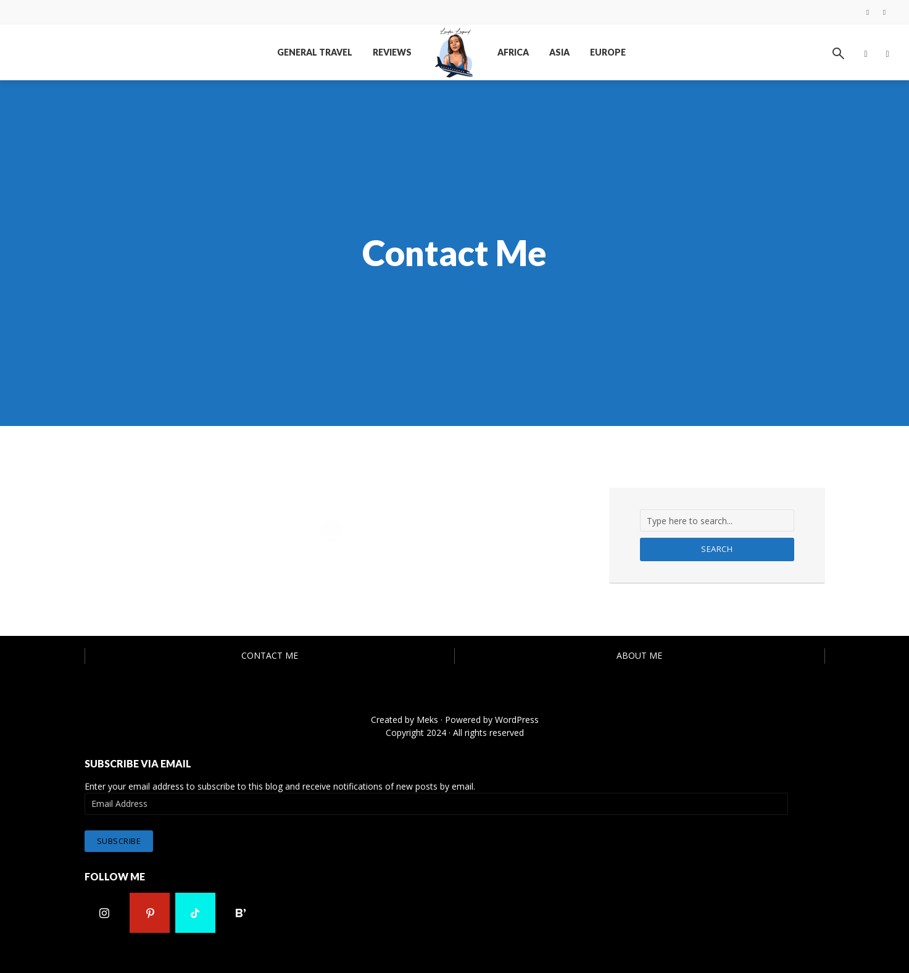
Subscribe (119, 840)
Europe (608, 52)
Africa (513, 52)
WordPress (517, 719)
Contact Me (269, 655)
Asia (559, 52)
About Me (639, 655)
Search (717, 548)
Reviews (392, 52)
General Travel (314, 52)
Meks (427, 719)
